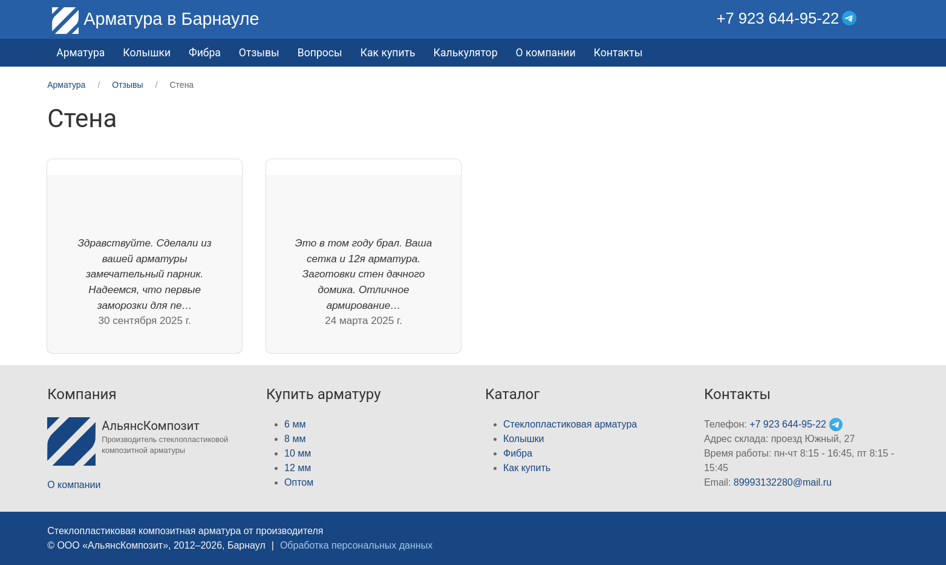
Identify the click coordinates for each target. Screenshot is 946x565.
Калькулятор (466, 53)
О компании (546, 53)
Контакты (618, 53)
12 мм (297, 468)
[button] (889, 18)
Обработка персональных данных (356, 545)
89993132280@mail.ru (783, 482)
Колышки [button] (147, 53)
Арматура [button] (80, 53)
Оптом (298, 482)
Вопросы (320, 53)
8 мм (294, 439)
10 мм (297, 453)
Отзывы (259, 53)
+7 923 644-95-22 (777, 18)
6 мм (294, 424)
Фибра (205, 53)
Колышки (523, 439)
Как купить (388, 53)
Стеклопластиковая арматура (570, 424)
